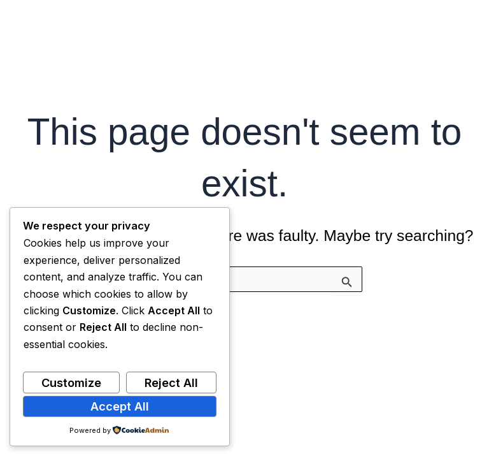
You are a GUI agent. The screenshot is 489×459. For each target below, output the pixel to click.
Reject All (171, 382)
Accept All (119, 406)
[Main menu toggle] (462, 32)
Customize (71, 382)
